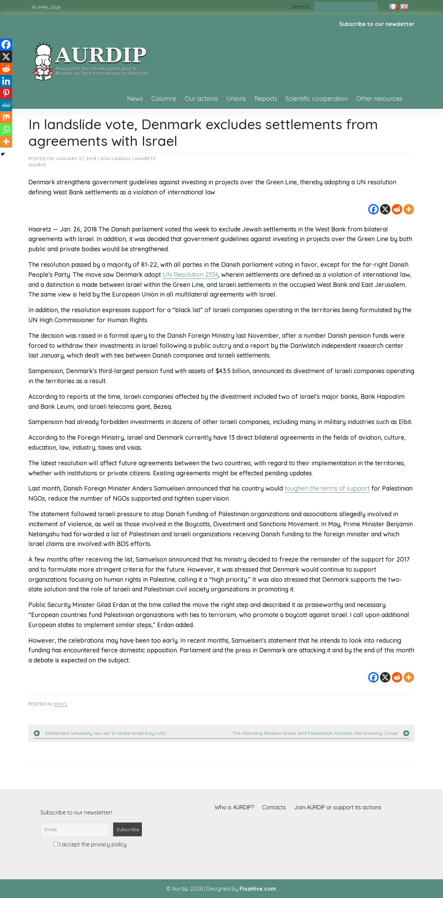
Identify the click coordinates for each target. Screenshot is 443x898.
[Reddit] (397, 209)
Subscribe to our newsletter (377, 23)
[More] (409, 209)
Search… (302, 6)
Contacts (274, 807)
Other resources (379, 99)
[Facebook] (373, 209)
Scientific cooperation (317, 99)
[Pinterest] (6, 93)
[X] (385, 209)
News (135, 99)
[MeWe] (6, 105)
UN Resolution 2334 (190, 275)
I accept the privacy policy (90, 844)
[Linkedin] (6, 81)
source (37, 164)
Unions (236, 99)
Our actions (201, 99)
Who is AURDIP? (234, 807)
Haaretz (145, 158)
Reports (265, 99)
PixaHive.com (257, 888)
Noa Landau (115, 158)
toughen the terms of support (327, 488)
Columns (164, 99)
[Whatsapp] (6, 129)
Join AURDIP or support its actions (337, 807)
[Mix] (6, 117)
